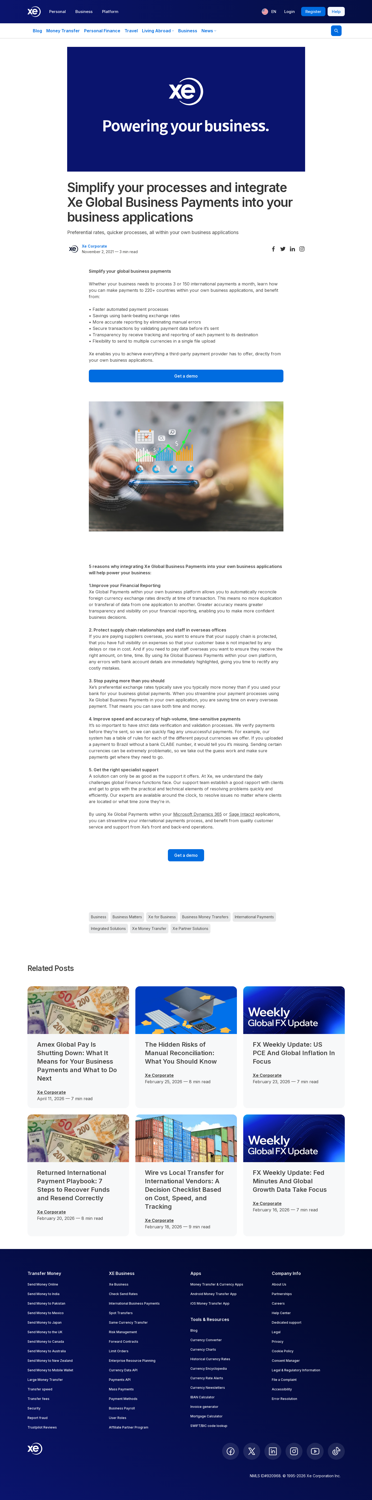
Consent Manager (286, 1361)
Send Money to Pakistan (46, 1303)
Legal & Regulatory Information (296, 1370)
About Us (279, 1284)
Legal (276, 1332)
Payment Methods (123, 1399)
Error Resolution (284, 1399)
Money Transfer (63, 30)
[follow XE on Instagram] (294, 1451)
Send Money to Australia (46, 1351)
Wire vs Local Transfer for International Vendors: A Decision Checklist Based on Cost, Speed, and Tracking (184, 1189)
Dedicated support (286, 1322)
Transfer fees (38, 1399)
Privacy (277, 1342)
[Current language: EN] (269, 11)
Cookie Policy (282, 1351)
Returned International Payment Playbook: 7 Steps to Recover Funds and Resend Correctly (73, 1185)
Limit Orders (118, 1351)
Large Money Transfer (45, 1380)
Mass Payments (121, 1389)
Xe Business (118, 1284)
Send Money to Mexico (45, 1313)
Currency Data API (123, 1370)
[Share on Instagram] (302, 249)
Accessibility (282, 1389)
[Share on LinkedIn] (292, 249)
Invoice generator (204, 1407)
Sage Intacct (241, 814)
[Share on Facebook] (273, 249)
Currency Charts (203, 1349)
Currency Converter (206, 1340)
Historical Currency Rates (210, 1359)
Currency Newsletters (207, 1388)
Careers (278, 1303)
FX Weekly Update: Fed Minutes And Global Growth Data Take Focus (290, 1181)
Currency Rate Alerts (206, 1378)
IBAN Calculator (202, 1397)
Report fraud (37, 1418)
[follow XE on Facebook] (230, 1451)
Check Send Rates (123, 1294)
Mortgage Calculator (206, 1416)
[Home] (34, 11)
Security (33, 1408)
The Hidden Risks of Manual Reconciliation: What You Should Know (181, 1053)
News (208, 30)
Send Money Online (42, 1284)
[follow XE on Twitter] (251, 1451)
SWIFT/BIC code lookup (208, 1426)
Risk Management (123, 1332)
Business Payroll (122, 1408)
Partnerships (282, 1294)
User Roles (117, 1418)
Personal (57, 11)
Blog (37, 30)
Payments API (120, 1380)
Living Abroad (158, 30)
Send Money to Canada (45, 1342)
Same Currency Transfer (128, 1322)
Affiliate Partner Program (128, 1427)
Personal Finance (102, 30)
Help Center (281, 1313)
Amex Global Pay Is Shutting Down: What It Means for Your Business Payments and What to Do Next (77, 1061)
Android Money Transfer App (213, 1294)
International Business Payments (134, 1303)
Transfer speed (39, 1389)
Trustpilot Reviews (42, 1427)
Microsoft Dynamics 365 (197, 814)
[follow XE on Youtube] (315, 1451)
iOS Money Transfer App (209, 1303)
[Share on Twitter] (283, 249)
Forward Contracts (123, 1342)
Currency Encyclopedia (208, 1369)
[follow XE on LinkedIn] (272, 1451)
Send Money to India (43, 1294)
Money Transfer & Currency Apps (216, 1284)
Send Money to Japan (44, 1322)
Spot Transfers (121, 1313)
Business (84, 11)
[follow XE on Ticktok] (336, 1451)
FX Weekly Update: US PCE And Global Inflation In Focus (294, 1053)
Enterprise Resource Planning (132, 1361)
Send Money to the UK (44, 1332)
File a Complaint (284, 1380)
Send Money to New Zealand (50, 1361)
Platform (110, 11)
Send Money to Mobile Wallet (50, 1370)
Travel (131, 30)
